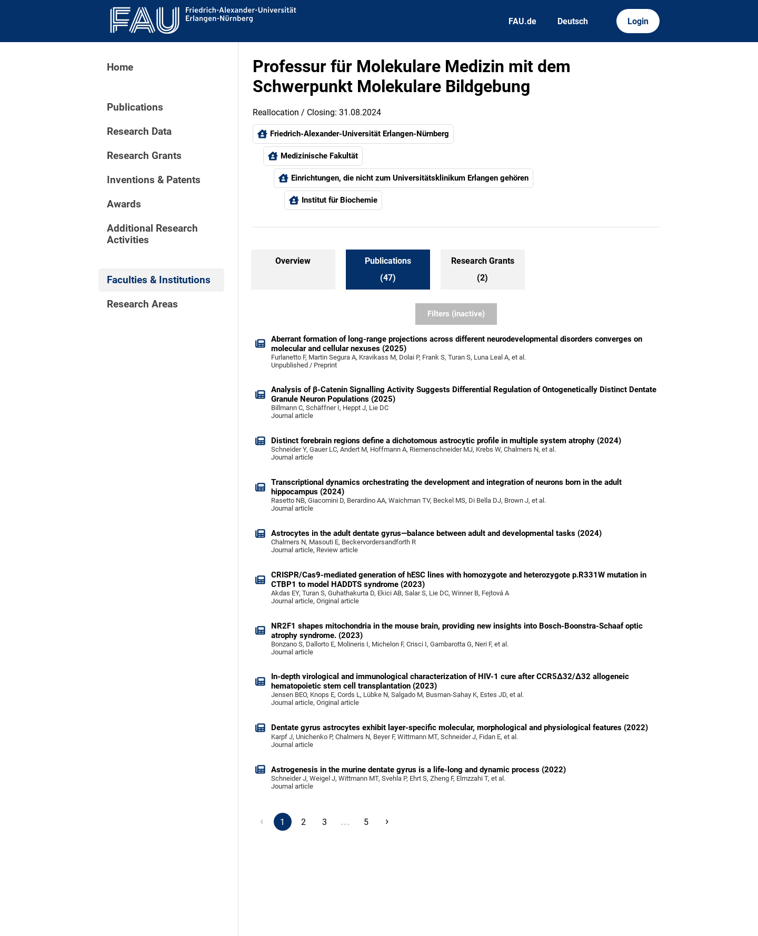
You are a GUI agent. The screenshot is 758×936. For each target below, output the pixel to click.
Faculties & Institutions (159, 280)
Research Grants (144, 156)
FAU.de (522, 21)
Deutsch (572, 21)
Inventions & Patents (154, 180)
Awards (124, 204)
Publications (135, 107)
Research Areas (142, 304)
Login (638, 21)
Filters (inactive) (456, 313)
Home (120, 67)
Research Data (139, 131)
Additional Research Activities (152, 234)
